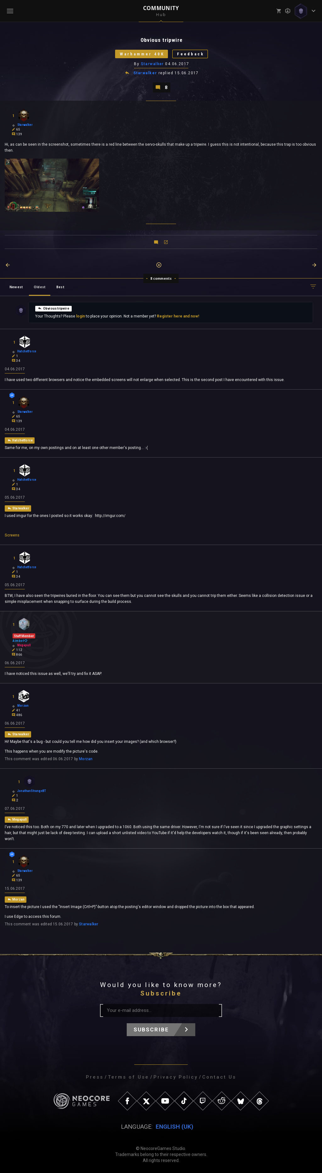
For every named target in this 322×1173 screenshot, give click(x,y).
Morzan (85, 759)
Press (94, 1077)
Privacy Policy (175, 1077)
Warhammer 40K (142, 54)
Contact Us (219, 1077)
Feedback (190, 54)
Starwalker (152, 64)
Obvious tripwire (53, 308)
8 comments (161, 278)
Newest (16, 287)
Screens (12, 535)
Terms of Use (128, 1077)
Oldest (40, 287)
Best (60, 287)
